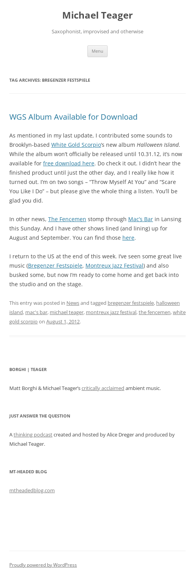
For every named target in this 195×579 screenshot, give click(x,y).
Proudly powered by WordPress (43, 565)
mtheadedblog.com (32, 490)
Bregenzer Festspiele (55, 265)
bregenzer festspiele (131, 302)
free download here (68, 163)
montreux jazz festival (111, 312)
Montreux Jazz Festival (114, 265)
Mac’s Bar (140, 219)
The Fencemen (67, 219)
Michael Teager (97, 15)
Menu (97, 51)
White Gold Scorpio (76, 144)
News (72, 302)
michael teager (67, 312)
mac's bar (36, 312)
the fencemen (155, 312)
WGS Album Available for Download (73, 117)
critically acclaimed (103, 388)
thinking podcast (33, 434)
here (128, 237)
